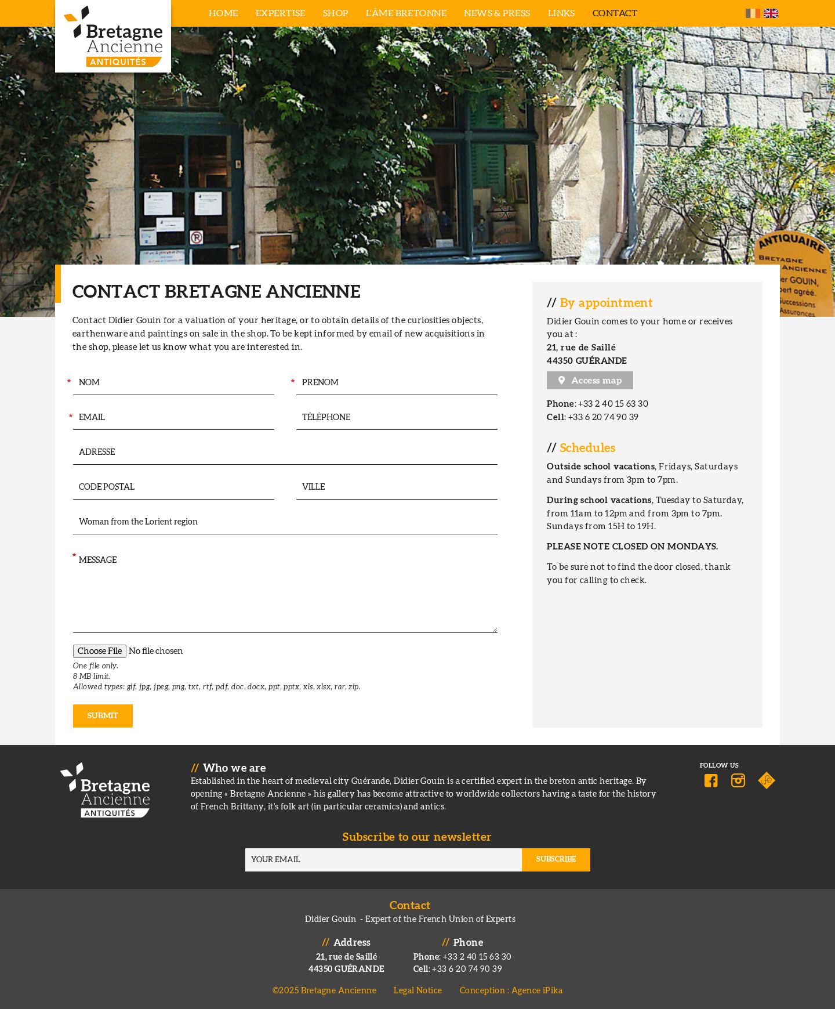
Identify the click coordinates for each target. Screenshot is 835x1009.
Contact (615, 13)
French (753, 13)
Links (561, 13)
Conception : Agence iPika (511, 990)
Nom (68, 383)
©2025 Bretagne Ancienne (325, 990)
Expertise (281, 13)
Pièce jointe (72, 656)
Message (73, 557)
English (771, 13)
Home (223, 13)
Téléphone (291, 418)
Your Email (69, 418)
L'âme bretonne (406, 13)
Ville (290, 487)
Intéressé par (72, 522)
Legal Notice (418, 990)
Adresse (71, 453)
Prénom (292, 383)
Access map (596, 380)
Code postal (67, 487)
